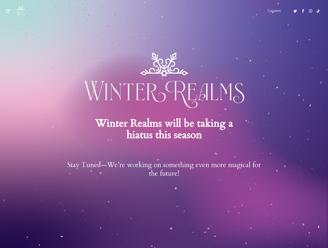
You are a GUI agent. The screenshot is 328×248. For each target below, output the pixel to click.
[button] (8, 11)
